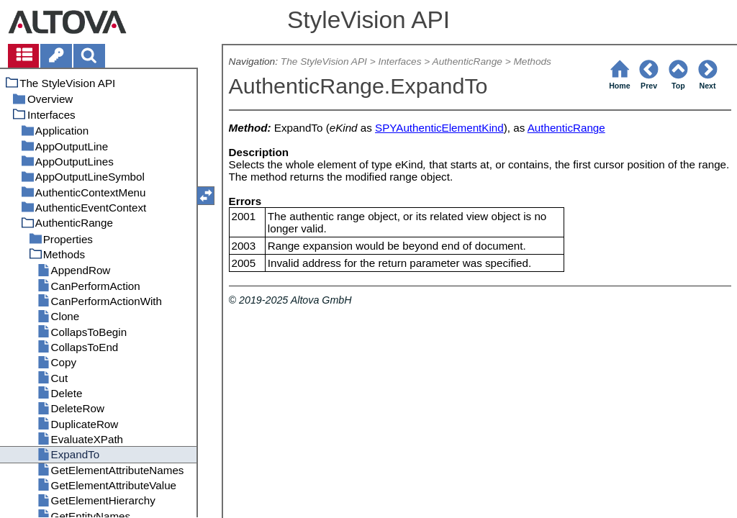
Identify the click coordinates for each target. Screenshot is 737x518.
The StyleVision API (324, 61)
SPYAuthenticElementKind (439, 128)
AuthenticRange (467, 61)
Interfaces (399, 61)
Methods (532, 61)
